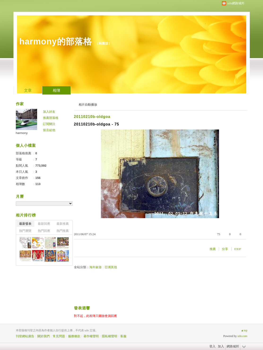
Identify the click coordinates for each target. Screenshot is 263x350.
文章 (28, 90)
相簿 (56, 90)
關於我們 (43, 336)
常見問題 (59, 336)
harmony (22, 133)
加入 (221, 346)
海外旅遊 (95, 267)
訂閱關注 (49, 124)
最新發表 (25, 223)
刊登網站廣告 (25, 336)
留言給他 (49, 130)
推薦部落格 (50, 118)
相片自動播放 (88, 104)
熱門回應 (44, 231)
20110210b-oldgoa (92, 117)
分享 (225, 249)
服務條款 (74, 336)
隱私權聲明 (109, 336)
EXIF (237, 249)
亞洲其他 (111, 267)
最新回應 (44, 223)
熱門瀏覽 (25, 231)
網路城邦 (233, 346)
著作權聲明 (91, 336)
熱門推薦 (62, 231)
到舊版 (103, 43)
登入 (212, 346)
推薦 (213, 249)
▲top (244, 330)
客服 (123, 336)
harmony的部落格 (55, 41)
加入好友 (49, 111)
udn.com (242, 336)
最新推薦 (62, 223)
